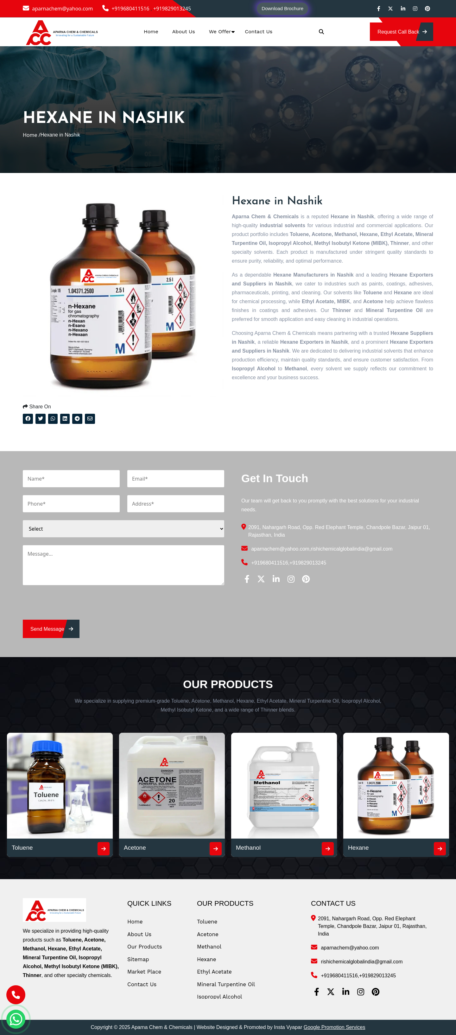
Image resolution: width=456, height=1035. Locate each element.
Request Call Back (402, 32)
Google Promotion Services (334, 1027)
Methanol (248, 847)
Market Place (144, 971)
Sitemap (138, 959)
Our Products (144, 946)
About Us (183, 32)
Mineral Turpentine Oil (226, 984)
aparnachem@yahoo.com (58, 8)
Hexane (358, 847)
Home (151, 32)
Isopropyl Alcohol (219, 996)
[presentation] (71, 607)
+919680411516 (126, 8)
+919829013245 (172, 8)
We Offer (220, 32)
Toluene (22, 847)
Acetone (135, 847)
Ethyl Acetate (214, 971)
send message (51, 629)
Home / (32, 134)
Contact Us (258, 32)
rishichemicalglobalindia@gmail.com (351, 549)
